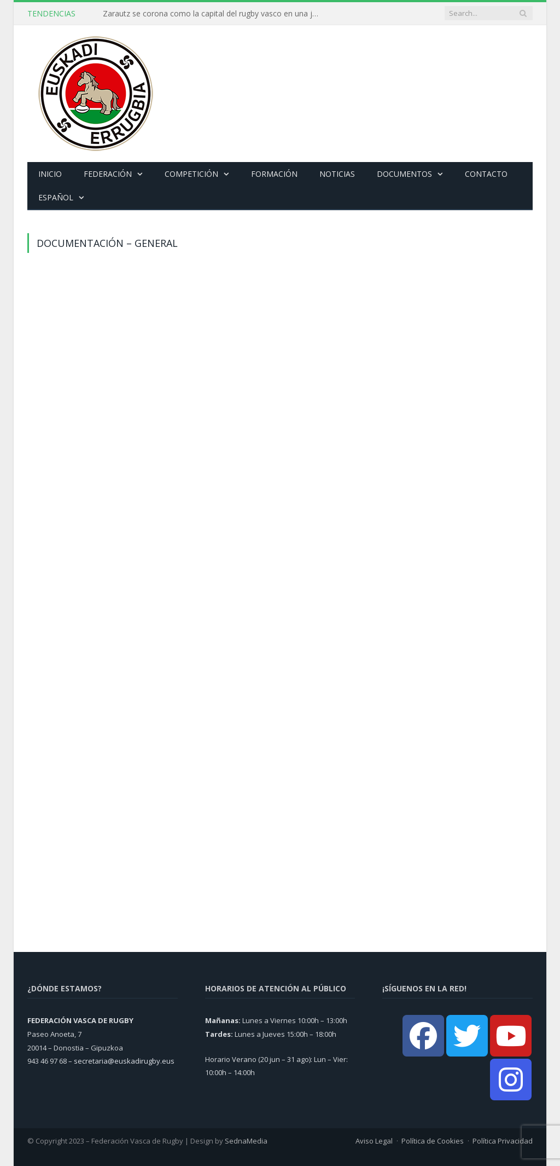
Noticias (337, 174)
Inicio (50, 174)
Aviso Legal (374, 1141)
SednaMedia (246, 1141)
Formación (274, 174)
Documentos (404, 174)
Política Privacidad (502, 1141)
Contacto (486, 174)
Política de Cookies (432, 1141)
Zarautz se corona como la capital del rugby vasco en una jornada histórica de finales (215, 14)
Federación (108, 174)
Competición (191, 174)
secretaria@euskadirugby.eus (124, 1061)
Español (55, 197)
